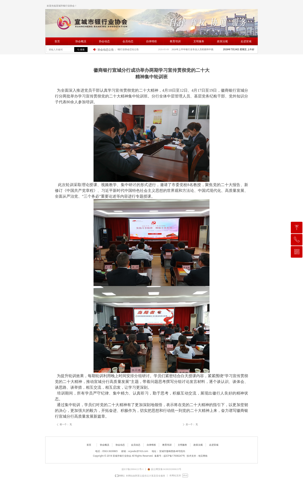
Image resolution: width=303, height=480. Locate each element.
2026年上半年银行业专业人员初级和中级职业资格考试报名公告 (196, 49)
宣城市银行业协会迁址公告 (126, 49)
